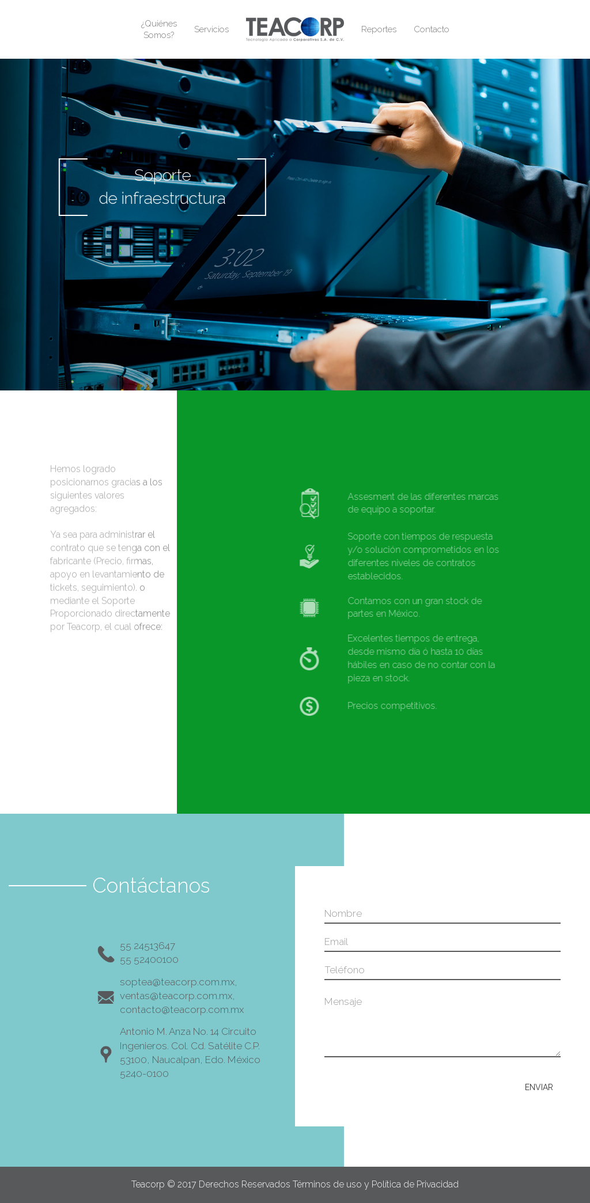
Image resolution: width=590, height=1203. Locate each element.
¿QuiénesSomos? (159, 29)
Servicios (211, 29)
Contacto (431, 29)
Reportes (378, 29)
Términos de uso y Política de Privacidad (376, 1184)
